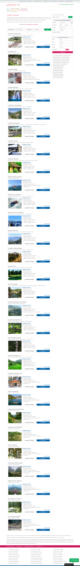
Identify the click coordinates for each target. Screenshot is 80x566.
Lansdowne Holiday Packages (36, 545)
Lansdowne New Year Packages (36, 550)
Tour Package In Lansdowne (15, 493)
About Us (23, 563)
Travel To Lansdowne (13, 387)
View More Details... (47, 44)
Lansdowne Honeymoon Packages (58, 75)
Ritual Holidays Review (54, 563)
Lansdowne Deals (19, 540)
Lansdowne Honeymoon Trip (15, 316)
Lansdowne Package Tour (14, 352)
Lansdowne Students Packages (58, 543)
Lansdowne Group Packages (35, 543)
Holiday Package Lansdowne (15, 175)
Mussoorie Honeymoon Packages (58, 74)
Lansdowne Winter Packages (57, 557)
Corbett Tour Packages (65, 57)
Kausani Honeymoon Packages (57, 77)
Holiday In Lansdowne (13, 157)
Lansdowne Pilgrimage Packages (36, 552)
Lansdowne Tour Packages (14, 8)
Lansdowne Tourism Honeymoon (16, 405)
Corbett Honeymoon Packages (57, 72)
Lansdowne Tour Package (14, 33)
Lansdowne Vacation (54, 1)
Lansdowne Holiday (22, 1)
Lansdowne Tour (29, 1)
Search (47, 29)
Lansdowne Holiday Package (15, 245)
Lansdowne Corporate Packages (14, 550)
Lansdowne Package (13, 86)
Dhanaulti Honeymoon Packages (58, 70)
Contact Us (36, 563)
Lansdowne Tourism (13, 139)
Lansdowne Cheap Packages (13, 547)
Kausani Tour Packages (56, 60)
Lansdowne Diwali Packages (13, 554)
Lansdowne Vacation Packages (58, 554)
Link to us (42, 563)
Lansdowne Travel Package (14, 104)
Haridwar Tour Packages (65, 60)
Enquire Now (43, 46)
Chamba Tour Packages (56, 62)
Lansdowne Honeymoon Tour (15, 369)
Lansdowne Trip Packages (57, 552)
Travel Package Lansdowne (14, 334)
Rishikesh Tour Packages (58, 55)
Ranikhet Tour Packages (67, 55)
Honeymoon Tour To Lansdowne (16, 210)
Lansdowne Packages (69, 1)
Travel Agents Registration (29, 563)
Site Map (39, 563)
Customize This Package (29, 46)
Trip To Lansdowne (12, 440)
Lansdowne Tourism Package (15, 422)
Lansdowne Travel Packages (57, 550)
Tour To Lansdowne (13, 281)
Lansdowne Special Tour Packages (36, 557)
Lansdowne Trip (61, 1)
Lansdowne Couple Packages (13, 552)
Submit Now (62, 52)
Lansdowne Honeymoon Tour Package (17, 299)
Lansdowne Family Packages (13, 557)
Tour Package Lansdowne (14, 511)
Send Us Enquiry (24, 8)
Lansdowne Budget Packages (13, 545)
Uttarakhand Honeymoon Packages (58, 65)
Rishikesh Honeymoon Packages (58, 67)
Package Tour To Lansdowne (15, 475)
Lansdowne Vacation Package (15, 458)
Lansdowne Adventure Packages (14, 543)
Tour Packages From (39, 540)
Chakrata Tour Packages (65, 62)
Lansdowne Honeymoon (37, 1)
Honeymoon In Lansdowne (14, 192)
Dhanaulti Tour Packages (57, 57)
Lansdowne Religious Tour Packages (37, 554)
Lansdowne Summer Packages (58, 545)
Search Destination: (11, 29)
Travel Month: (29, 29)
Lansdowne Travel (46, 1)
